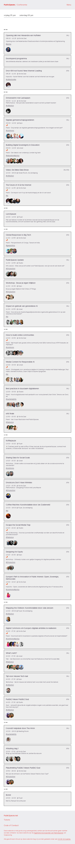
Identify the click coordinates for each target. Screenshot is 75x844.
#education (10, 155)
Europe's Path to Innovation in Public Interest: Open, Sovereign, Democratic (32, 577)
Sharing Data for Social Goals (18, 457)
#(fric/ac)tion (10, 268)
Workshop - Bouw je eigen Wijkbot (20, 283)
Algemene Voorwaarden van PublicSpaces (48, 833)
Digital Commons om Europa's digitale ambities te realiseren (31, 628)
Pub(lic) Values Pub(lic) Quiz (17, 699)
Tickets (7, 820)
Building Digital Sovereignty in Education (23, 145)
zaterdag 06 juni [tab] (26, 15)
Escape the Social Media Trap (18, 525)
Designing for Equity (14, 551)
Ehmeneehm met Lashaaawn (18, 98)
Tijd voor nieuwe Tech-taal (17, 676)
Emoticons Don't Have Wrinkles (19, 482)
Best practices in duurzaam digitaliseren (22, 388)
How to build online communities (20, 335)
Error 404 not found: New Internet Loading (24, 70)
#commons (10, 130)
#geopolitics (10, 245)
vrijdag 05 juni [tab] (10, 15)
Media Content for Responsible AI (20, 362)
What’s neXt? (11, 653)
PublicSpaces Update (15, 260)
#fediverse (10, 422)
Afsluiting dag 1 (12, 748)
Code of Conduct (11, 825)
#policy (8, 44)
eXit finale (10, 413)
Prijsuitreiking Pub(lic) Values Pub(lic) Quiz (23, 768)
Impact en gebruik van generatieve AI (22, 306)
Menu (69, 5)
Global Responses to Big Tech (18, 235)
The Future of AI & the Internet (18, 185)
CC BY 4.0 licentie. (64, 839)
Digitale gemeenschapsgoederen (20, 120)
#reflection (10, 79)
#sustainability (11, 399)
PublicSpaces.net (11, 815)
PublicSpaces (15, 5)
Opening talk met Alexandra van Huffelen (23, 35)
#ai (15, 79)
